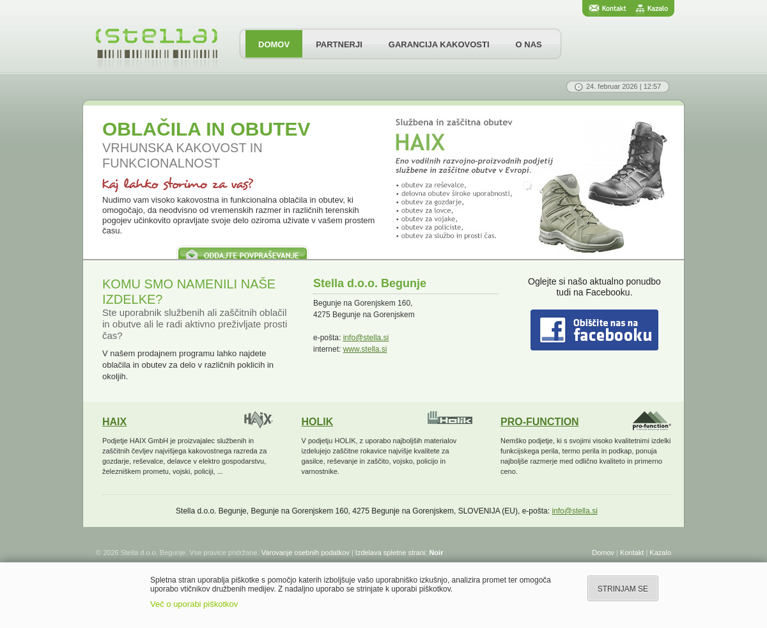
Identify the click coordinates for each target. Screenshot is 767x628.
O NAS (529, 44)
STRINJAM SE (623, 589)
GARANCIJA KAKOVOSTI (439, 44)
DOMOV (274, 44)
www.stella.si (365, 349)
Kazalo (660, 552)
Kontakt (632, 552)
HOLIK (318, 421)
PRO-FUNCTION (539, 421)
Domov (603, 552)
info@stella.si (366, 337)
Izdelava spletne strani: (399, 552)
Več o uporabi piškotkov (194, 604)
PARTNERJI (339, 44)
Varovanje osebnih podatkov (305, 552)
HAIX (114, 421)
